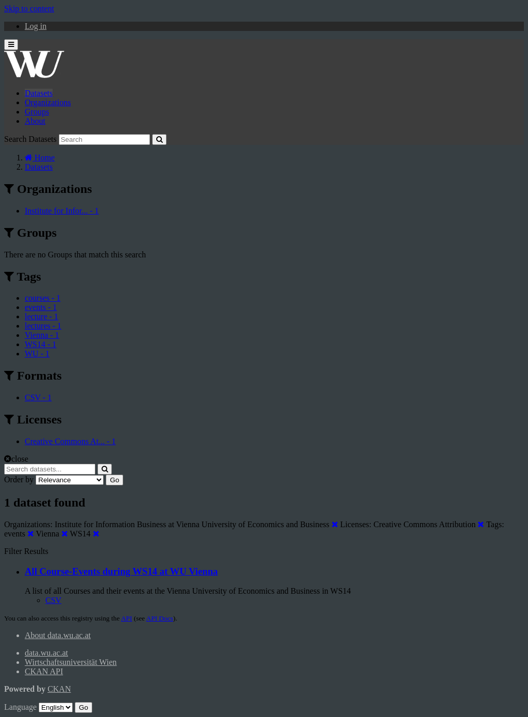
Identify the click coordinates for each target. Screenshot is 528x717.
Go (114, 480)
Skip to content (29, 8)
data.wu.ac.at (46, 652)
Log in (35, 26)
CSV (53, 600)
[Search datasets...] (49, 469)
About (35, 121)
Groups (37, 111)
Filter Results (26, 551)
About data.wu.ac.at (58, 635)
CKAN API (44, 671)
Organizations (48, 102)
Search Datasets (30, 139)
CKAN (59, 689)
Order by (19, 479)
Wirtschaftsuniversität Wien (71, 662)
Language (20, 707)
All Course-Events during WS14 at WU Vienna (121, 571)
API (126, 618)
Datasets (39, 93)
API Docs (159, 618)
